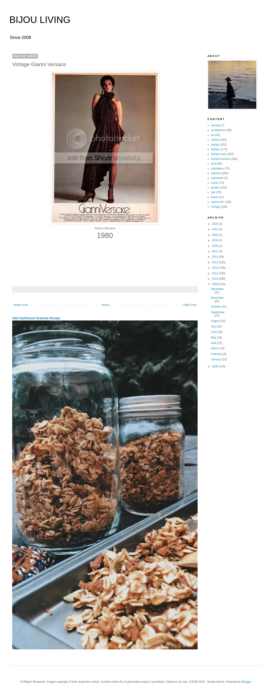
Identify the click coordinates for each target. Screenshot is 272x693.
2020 (215, 235)
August (215, 321)
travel (214, 197)
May (214, 337)
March (215, 348)
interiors (216, 173)
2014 (215, 256)
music (214, 183)
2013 (215, 262)
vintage (215, 206)
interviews (217, 178)
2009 (215, 284)
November (217, 297)
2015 (215, 251)
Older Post (189, 305)
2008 (215, 366)
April (214, 343)
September (218, 312)
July (214, 326)
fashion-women (220, 159)
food (213, 163)
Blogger (246, 681)
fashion (215, 149)
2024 (215, 229)
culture (215, 139)
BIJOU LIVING (39, 20)
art (212, 135)
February (217, 354)
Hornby (215, 125)
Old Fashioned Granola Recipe (36, 318)
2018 (215, 240)
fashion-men (218, 154)
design (215, 144)
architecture (218, 130)
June (214, 332)
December (217, 289)
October (216, 306)
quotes (215, 187)
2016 (215, 246)
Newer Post (20, 305)
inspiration (217, 168)
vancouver (217, 201)
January (216, 359)
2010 (215, 278)
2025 (215, 224)
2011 (215, 273)
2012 (215, 267)
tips (213, 192)
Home (105, 305)
